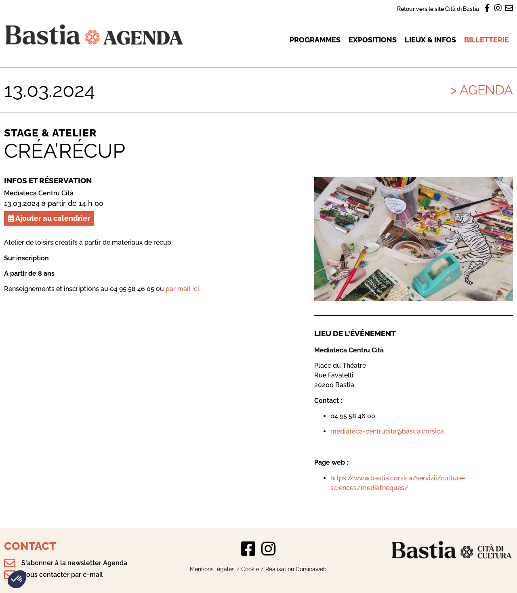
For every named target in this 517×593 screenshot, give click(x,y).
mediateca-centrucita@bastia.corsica (387, 431)
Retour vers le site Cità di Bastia (438, 8)
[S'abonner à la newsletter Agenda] (9, 563)
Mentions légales (212, 569)
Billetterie (486, 40)
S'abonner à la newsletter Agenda (74, 563)
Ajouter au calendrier (49, 218)
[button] (17, 579)
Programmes (315, 40)
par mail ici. (183, 289)
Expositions (373, 40)
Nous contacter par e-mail (62, 574)
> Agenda (481, 89)
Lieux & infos (430, 40)
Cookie (250, 569)
